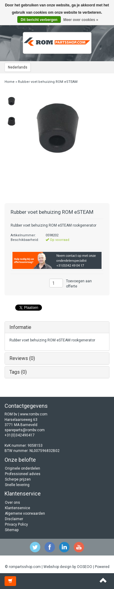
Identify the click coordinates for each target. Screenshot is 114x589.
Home (10, 82)
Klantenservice (17, 508)
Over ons (12, 502)
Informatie (20, 327)
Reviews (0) (22, 358)
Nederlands (17, 67)
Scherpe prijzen (18, 479)
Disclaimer (14, 519)
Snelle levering (17, 485)
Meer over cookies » (80, 20)
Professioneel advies (22, 474)
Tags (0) (18, 372)
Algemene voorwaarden (25, 513)
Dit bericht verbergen (39, 20)
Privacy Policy (16, 524)
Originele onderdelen (22, 468)
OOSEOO (84, 567)
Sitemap (12, 530)
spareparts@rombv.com (25, 430)
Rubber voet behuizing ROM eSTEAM (48, 82)
